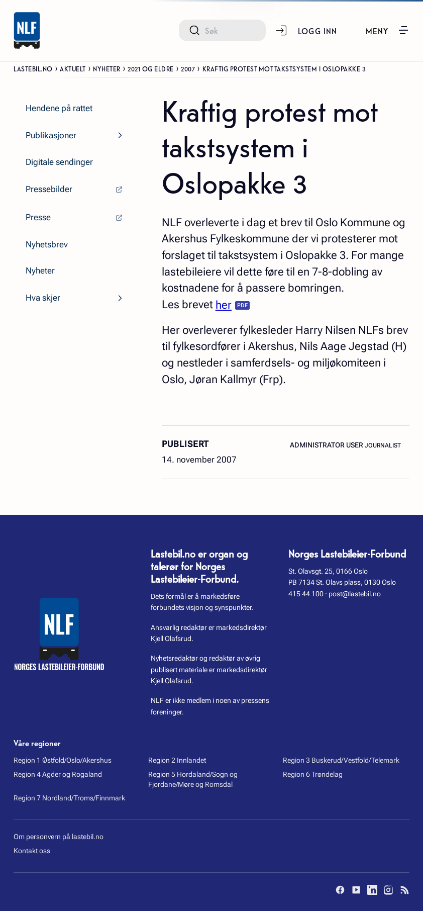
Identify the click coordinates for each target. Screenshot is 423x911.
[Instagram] (388, 890)
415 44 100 (306, 594)
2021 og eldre (151, 68)
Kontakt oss (32, 851)
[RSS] (404, 890)
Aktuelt (73, 68)
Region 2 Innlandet (177, 760)
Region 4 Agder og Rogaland (58, 774)
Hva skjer (43, 298)
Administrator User (327, 445)
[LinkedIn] (372, 890)
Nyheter (107, 68)
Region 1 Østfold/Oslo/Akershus (63, 760)
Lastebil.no (33, 68)
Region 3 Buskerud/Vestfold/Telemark (341, 760)
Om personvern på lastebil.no (58, 837)
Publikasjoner (51, 135)
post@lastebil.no (355, 594)
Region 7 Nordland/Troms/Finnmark (69, 798)
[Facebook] (340, 890)
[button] (387, 30)
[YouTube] (356, 890)
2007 (188, 68)
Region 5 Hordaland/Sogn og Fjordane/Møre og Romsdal (193, 779)
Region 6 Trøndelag (313, 774)
